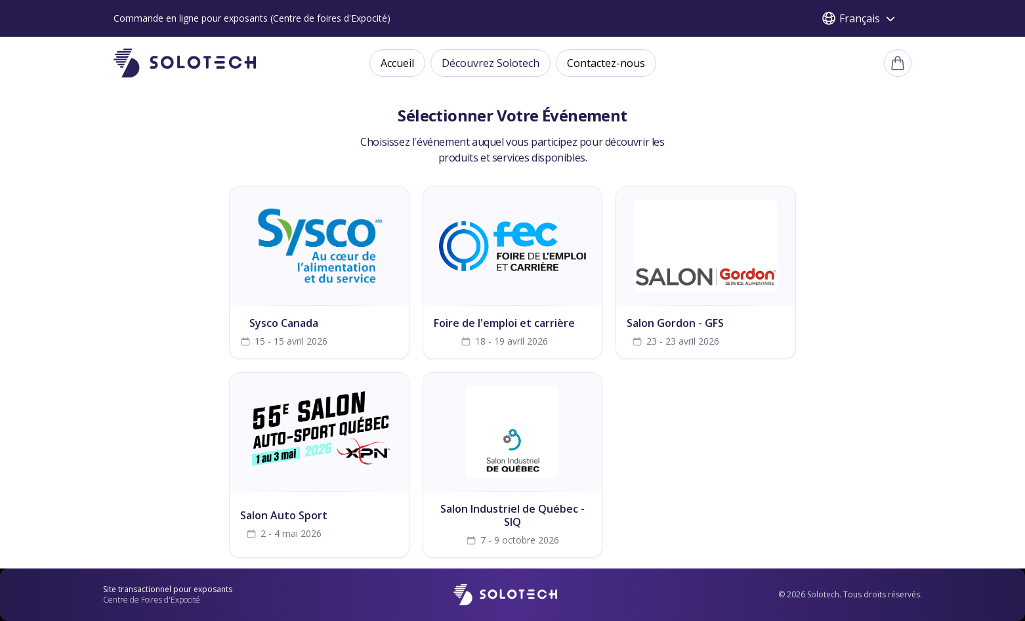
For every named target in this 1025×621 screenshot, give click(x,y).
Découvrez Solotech (490, 63)
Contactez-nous (606, 63)
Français (859, 18)
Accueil (397, 63)
